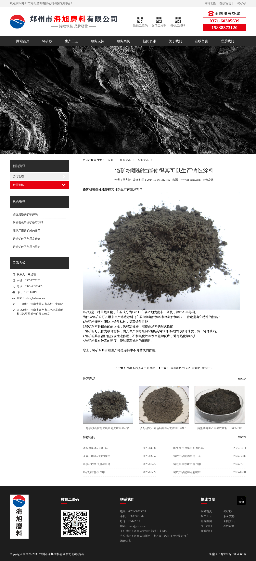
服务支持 (97, 41)
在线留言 (225, 3)
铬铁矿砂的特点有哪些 (187, 472)
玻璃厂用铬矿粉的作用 (26, 230)
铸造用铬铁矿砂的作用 (187, 464)
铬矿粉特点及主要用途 (141, 368)
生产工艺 (71, 41)
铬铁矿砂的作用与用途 (26, 246)
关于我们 (175, 41)
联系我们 (227, 41)
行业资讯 (18, 184)
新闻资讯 (149, 41)
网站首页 (23, 41)
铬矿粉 (87, 312)
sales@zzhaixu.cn (35, 298)
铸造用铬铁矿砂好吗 (25, 214)
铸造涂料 (144, 331)
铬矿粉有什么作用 (94, 472)
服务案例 (123, 41)
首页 (110, 160)
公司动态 (18, 176)
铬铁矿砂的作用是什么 (26, 238)
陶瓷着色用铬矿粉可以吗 (28, 222)
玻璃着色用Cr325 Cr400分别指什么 (192, 368)
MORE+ (242, 378)
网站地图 (210, 3)
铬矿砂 (241, 3)
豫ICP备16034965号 (233, 554)
